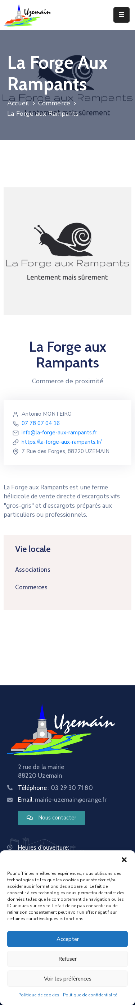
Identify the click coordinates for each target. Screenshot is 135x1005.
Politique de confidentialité (90, 996)
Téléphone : (55, 787)
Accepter (68, 940)
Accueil (18, 103)
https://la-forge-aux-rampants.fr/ (62, 442)
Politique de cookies (38, 996)
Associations (32, 569)
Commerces (31, 587)
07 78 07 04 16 (41, 423)
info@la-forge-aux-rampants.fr (59, 432)
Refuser (67, 960)
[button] (124, 860)
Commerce (54, 103)
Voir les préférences (67, 979)
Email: (62, 799)
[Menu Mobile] (121, 15)
